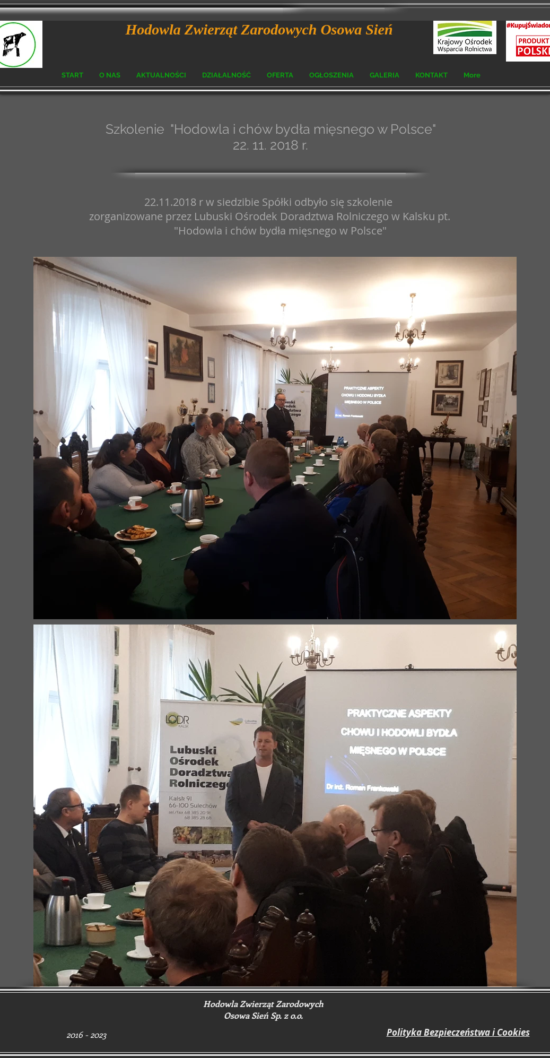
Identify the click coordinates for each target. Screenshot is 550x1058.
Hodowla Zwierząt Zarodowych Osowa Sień (259, 29)
